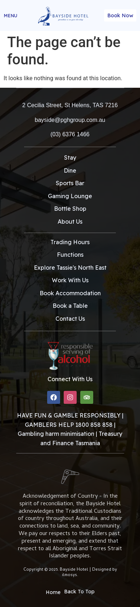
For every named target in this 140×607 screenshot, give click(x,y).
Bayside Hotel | (76, 570)
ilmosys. (70, 575)
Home (53, 592)
